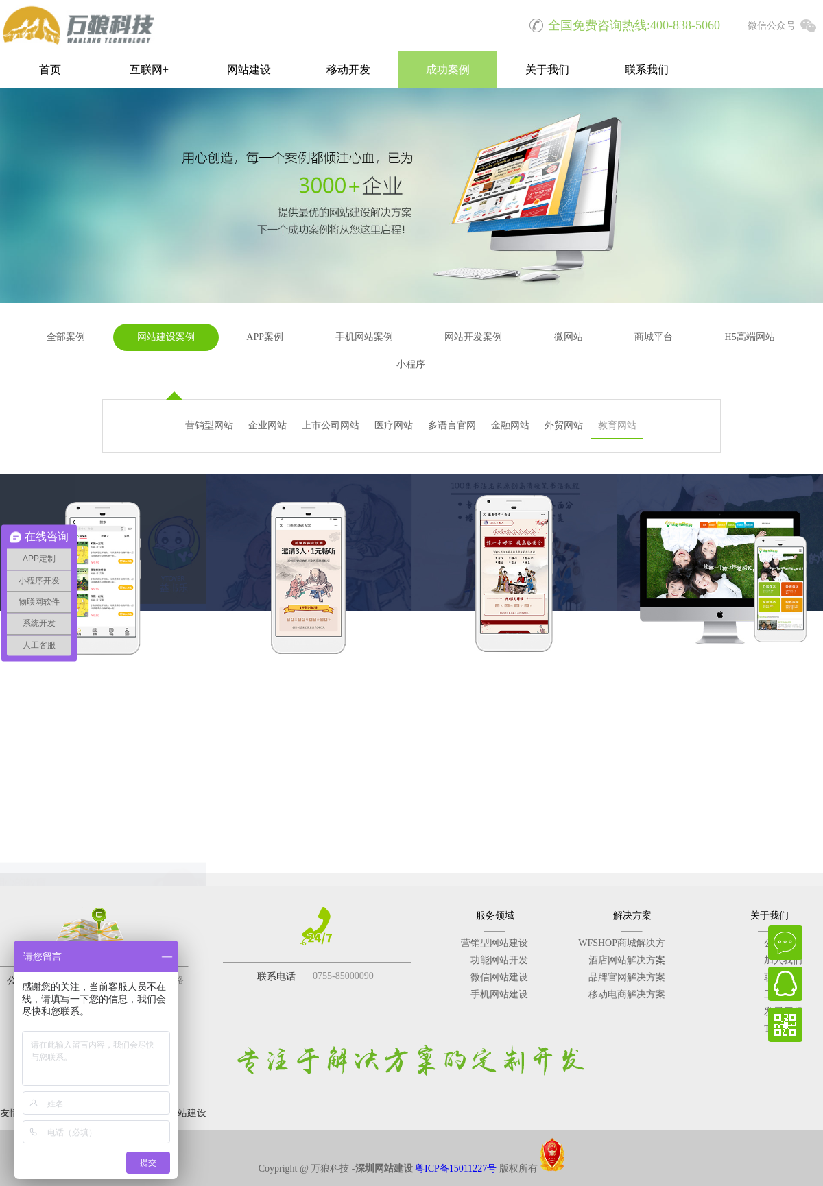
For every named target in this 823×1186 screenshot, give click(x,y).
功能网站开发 (499, 960)
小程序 (410, 364)
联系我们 (647, 69)
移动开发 (348, 69)
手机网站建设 (499, 994)
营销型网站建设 (494, 943)
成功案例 (448, 69)
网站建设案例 (166, 337)
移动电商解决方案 (626, 994)
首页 (50, 69)
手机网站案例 (364, 337)
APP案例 (264, 337)
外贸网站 (564, 425)
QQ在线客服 (785, 984)
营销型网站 (209, 425)
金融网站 (510, 425)
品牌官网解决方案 (626, 977)
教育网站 (617, 425)
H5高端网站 (750, 337)
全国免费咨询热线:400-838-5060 (620, 24)
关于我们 (547, 69)
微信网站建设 (499, 977)
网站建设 (249, 69)
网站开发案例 (473, 337)
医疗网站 (393, 425)
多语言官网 (452, 425)
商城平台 (653, 337)
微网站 (568, 337)
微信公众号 (785, 24)
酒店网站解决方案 (626, 960)
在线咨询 (785, 942)
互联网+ (149, 69)
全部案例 (66, 337)
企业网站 (267, 425)
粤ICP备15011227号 (456, 1168)
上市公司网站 (330, 425)
